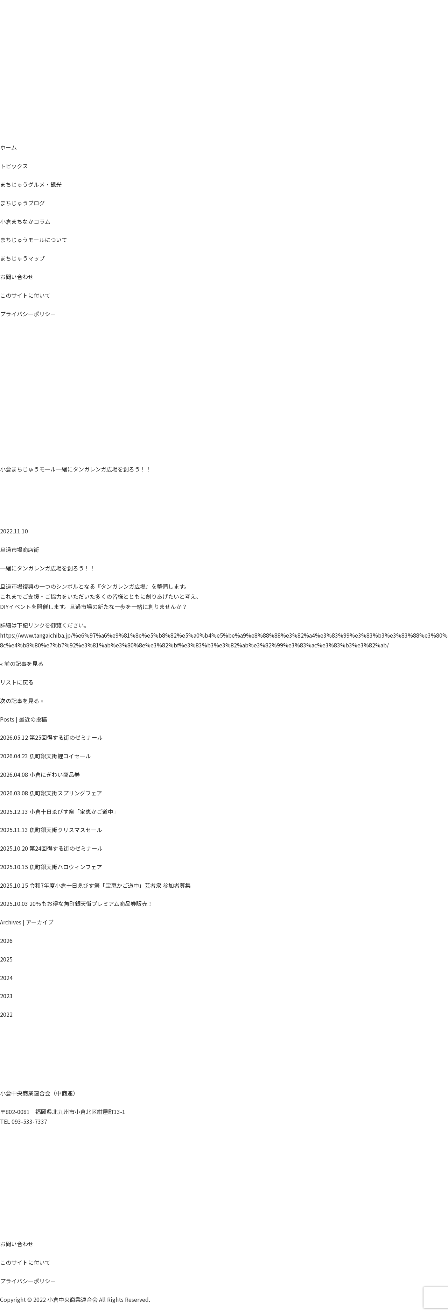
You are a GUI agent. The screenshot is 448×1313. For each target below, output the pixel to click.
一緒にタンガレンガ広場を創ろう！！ (47, 568)
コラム (25, 221)
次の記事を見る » (21, 700)
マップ (22, 258)
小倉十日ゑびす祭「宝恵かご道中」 (59, 811)
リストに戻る (17, 682)
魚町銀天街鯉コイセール (45, 756)
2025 (6, 959)
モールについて (33, 239)
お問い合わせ (17, 276)
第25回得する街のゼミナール (51, 737)
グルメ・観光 (31, 184)
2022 (6, 1014)
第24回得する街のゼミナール (51, 848)
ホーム (8, 147)
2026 (6, 940)
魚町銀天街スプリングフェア (51, 793)
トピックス (14, 166)
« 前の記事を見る (21, 663)
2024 (6, 977)
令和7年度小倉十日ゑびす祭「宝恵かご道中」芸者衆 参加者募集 (95, 885)
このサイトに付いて (25, 295)
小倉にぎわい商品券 (40, 774)
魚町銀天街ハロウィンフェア (51, 867)
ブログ (22, 203)
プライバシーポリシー (28, 314)
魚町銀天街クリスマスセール (51, 829)
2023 (6, 996)
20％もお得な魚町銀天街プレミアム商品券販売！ (76, 903)
